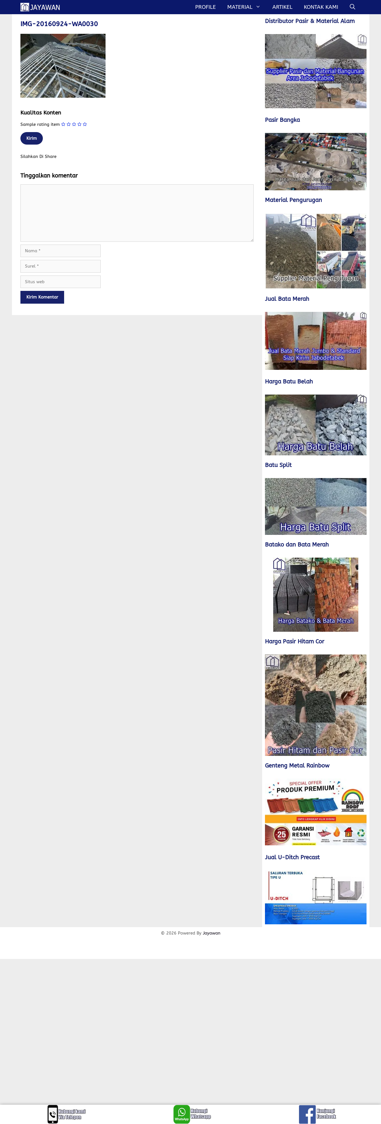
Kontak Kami (321, 7)
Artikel (282, 7)
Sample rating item (40, 124)
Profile (205, 7)
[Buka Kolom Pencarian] (352, 7)
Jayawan (211, 933)
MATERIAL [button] (246, 7)
